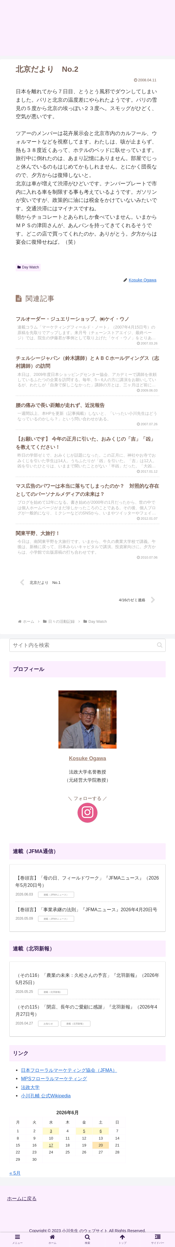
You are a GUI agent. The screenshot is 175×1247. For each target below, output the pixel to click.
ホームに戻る (22, 1206)
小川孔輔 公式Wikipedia (46, 1103)
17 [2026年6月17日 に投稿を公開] (51, 1153)
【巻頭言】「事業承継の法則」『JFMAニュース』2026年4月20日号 (86, 917)
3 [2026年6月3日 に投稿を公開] (51, 1139)
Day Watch (28, 267)
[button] (160, 652)
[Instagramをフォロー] (87, 820)
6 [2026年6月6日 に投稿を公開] (101, 1139)
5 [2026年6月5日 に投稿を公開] (84, 1139)
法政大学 (30, 1095)
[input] (87, 653)
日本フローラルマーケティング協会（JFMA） (69, 1078)
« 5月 (15, 1180)
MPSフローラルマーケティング (54, 1086)
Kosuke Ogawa (87, 766)
